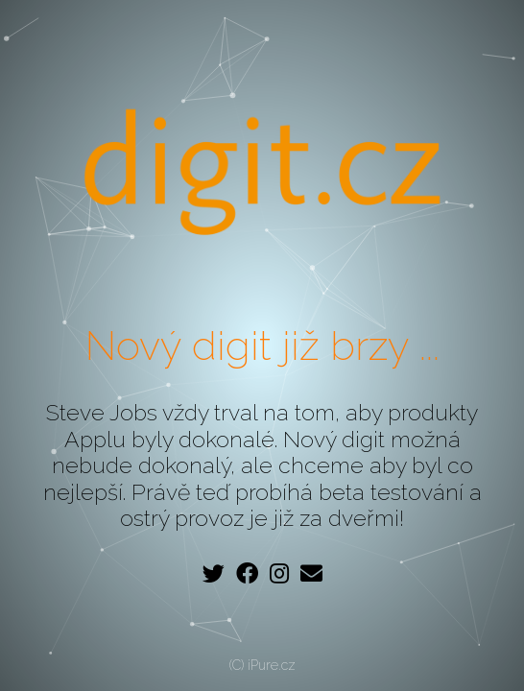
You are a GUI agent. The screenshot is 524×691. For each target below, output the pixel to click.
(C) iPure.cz (262, 665)
